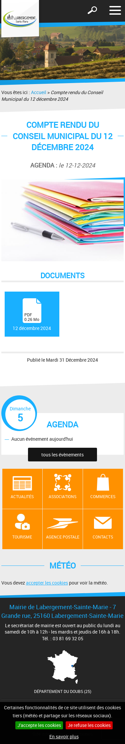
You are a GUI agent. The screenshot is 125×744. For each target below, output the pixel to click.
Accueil (38, 92)
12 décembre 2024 (32, 314)
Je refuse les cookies (89, 725)
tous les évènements (62, 454)
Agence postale (62, 536)
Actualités (22, 496)
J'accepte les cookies (39, 725)
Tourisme (22, 536)
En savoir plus (64, 736)
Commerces (102, 496)
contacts (103, 536)
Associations (62, 496)
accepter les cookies (47, 583)
